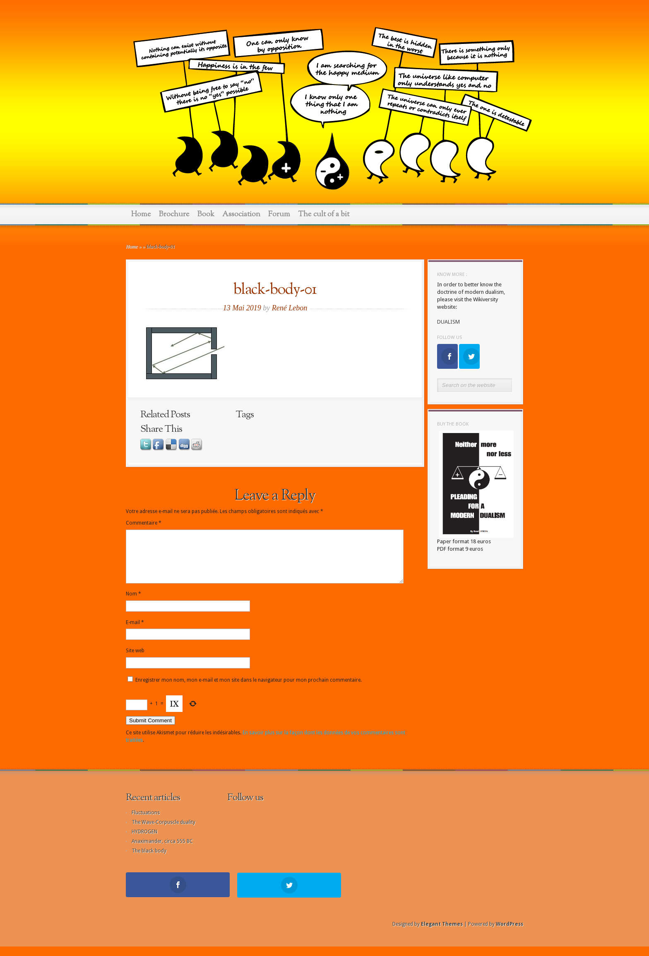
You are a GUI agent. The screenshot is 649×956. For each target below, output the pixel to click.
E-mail (135, 632)
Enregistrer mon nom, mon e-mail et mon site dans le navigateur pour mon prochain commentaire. (248, 690)
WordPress (509, 934)
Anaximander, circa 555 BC (162, 851)
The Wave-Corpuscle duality (163, 832)
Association (241, 214)
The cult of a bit (323, 214)
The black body (149, 861)
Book (205, 214)
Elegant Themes (442, 934)
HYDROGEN (144, 842)
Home (141, 214)
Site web (135, 660)
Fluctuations (146, 822)
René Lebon (289, 308)
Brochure (174, 214)
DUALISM (448, 322)
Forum (279, 214)
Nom (133, 604)
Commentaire (143, 523)
